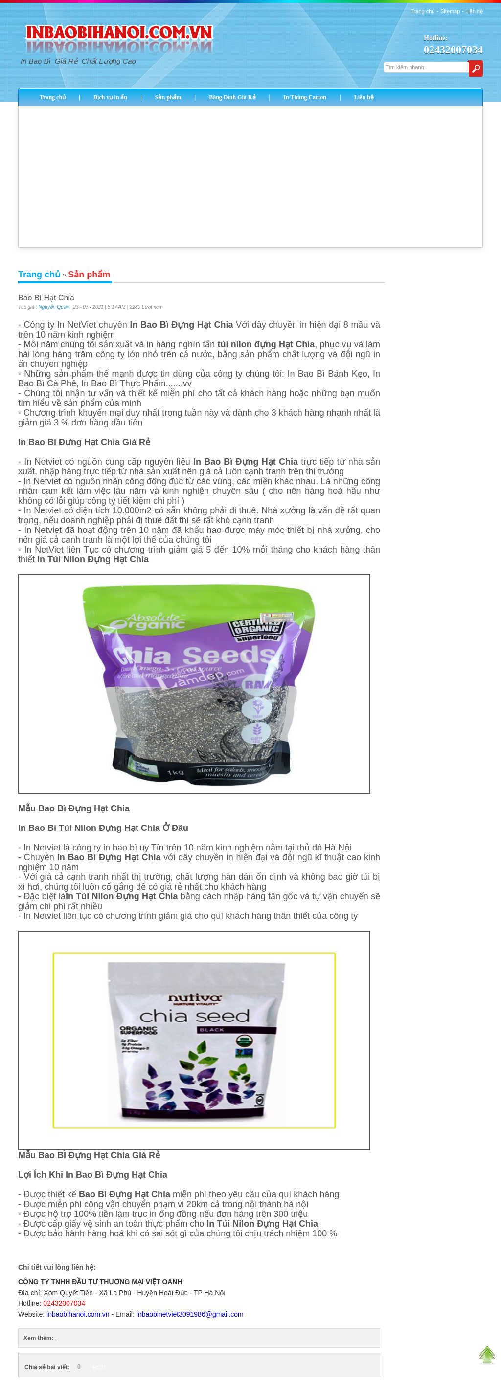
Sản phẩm (168, 97)
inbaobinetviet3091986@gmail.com (190, 1314)
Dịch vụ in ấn (110, 97)
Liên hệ (474, 11)
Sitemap (450, 11)
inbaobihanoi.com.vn (77, 1314)
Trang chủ (422, 11)
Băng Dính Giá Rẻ (232, 97)
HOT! (99, 1367)
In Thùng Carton (304, 97)
